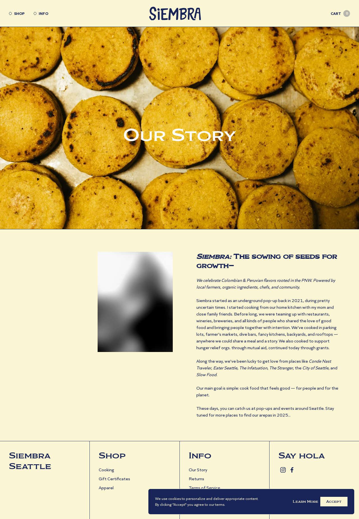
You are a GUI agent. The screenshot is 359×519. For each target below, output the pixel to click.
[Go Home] (179, 13)
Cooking (106, 469)
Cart (340, 13)
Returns (196, 478)
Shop (17, 13)
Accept (334, 501)
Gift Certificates (114, 478)
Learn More (305, 501)
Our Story (198, 469)
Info (41, 13)
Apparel (106, 487)
